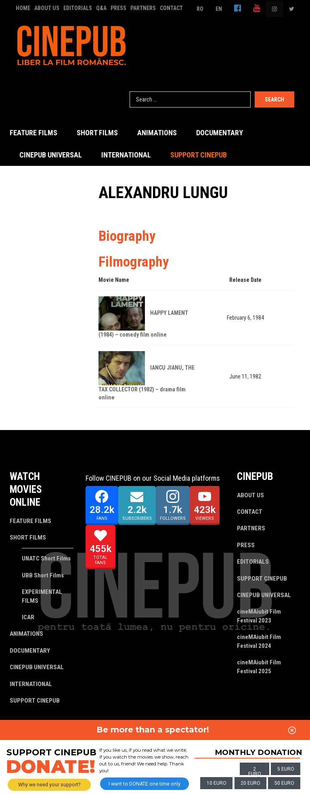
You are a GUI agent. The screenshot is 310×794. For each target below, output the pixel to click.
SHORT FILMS (97, 132)
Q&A (101, 8)
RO (200, 9)
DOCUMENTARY (219, 132)
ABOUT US (46, 8)
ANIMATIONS (157, 132)
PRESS (118, 8)
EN (219, 9)
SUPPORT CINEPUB (198, 155)
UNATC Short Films (46, 558)
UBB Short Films (43, 575)
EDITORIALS (77, 8)
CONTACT (171, 8)
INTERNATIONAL (126, 155)
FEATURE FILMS (33, 132)
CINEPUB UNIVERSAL (50, 155)
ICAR (28, 617)
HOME (23, 8)
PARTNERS (143, 8)
